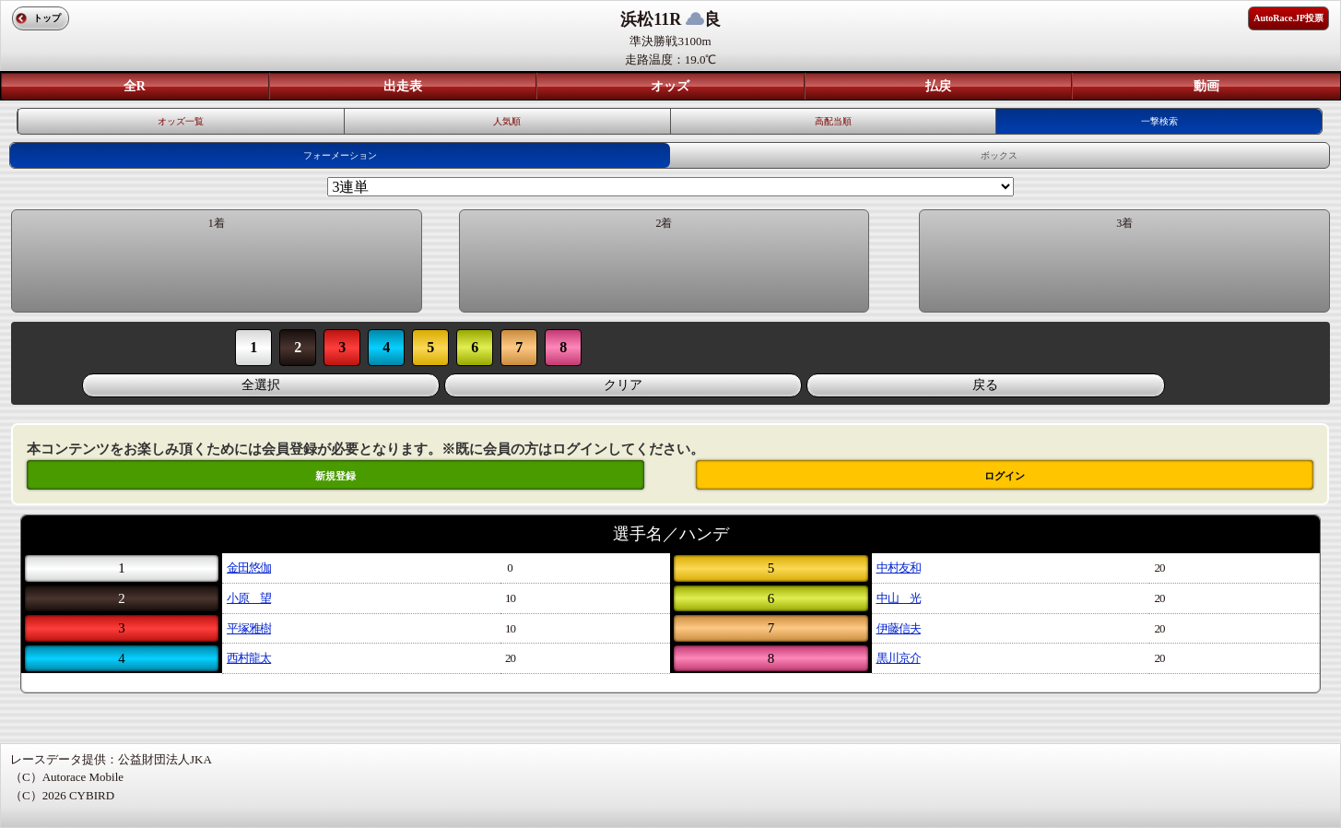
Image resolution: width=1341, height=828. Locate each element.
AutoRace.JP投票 (1288, 18)
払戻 (938, 86)
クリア (623, 385)
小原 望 (249, 598)
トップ (47, 18)
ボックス (999, 155)
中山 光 (898, 598)
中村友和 (898, 567)
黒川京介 (898, 658)
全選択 (260, 385)
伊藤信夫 (898, 628)
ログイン (1004, 475)
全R (135, 86)
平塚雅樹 (249, 628)
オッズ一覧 (181, 121)
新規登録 (335, 475)
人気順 (507, 121)
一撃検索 (1159, 121)
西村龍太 (249, 658)
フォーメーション (340, 155)
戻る (985, 385)
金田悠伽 (249, 567)
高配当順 (833, 121)
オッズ (670, 86)
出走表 (402, 86)
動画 (1206, 86)
